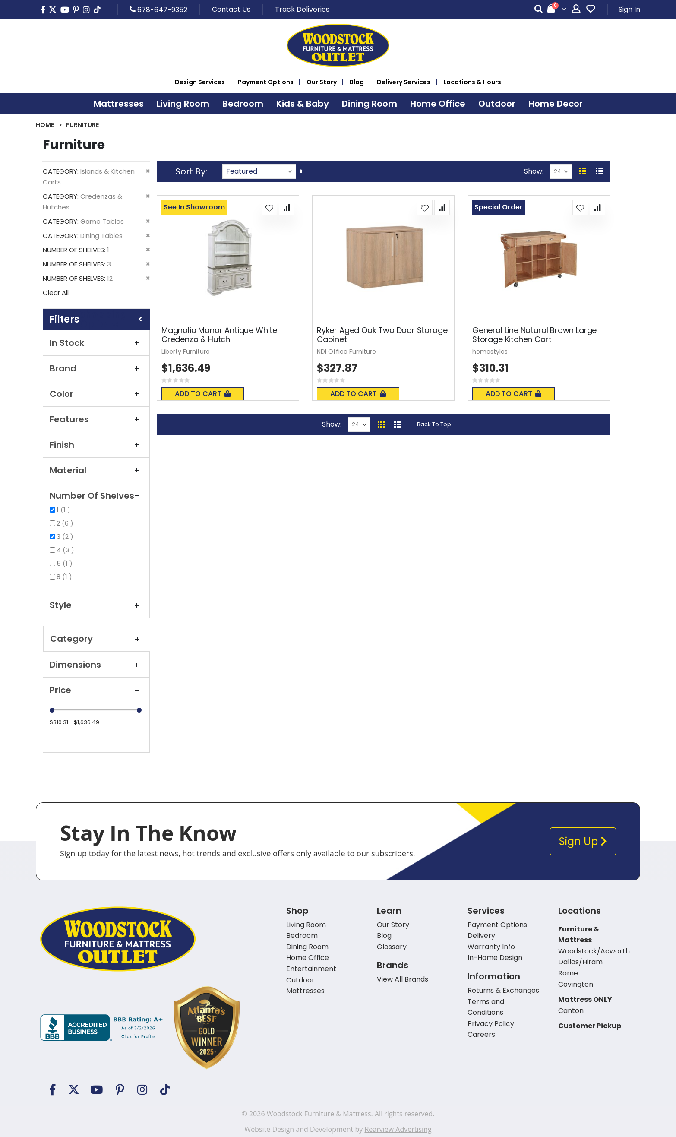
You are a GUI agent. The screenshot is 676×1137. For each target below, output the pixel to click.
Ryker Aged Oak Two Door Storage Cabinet (382, 335)
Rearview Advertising (397, 1129)
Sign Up (583, 841)
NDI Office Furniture (346, 351)
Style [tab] (96, 605)
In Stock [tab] (96, 343)
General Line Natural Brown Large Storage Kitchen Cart (534, 335)
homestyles (490, 351)
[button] (269, 207)
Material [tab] (96, 470)
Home (45, 124)
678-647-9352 (158, 9)
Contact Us (231, 9)
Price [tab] (96, 690)
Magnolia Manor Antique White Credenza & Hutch (219, 335)
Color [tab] (96, 394)
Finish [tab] (96, 445)
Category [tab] (96, 639)
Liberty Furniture (185, 351)
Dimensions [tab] (96, 665)
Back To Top (434, 424)
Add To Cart (203, 394)
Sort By (190, 171)
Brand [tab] (96, 368)
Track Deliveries (302, 9)
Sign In (629, 9)
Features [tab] (96, 419)
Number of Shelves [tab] (96, 496)
